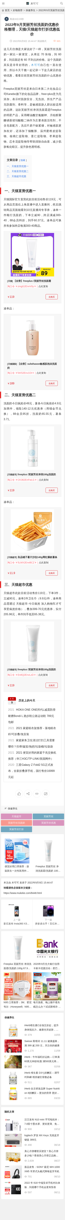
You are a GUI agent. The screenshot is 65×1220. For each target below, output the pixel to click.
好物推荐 (18, 10)
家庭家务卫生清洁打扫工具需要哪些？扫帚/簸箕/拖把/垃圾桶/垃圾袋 (31, 743)
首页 (7, 10)
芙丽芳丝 (48, 816)
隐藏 (23, 160)
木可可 (32, 3)
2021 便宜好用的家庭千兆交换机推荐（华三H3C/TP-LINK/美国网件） (32, 755)
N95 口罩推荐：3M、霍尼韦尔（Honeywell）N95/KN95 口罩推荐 (18, 1006)
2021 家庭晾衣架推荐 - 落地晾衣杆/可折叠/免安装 (32, 731)
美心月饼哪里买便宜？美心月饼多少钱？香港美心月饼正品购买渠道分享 (41, 1155)
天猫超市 (16, 816)
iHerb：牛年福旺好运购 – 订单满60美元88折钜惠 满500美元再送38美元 (42, 1061)
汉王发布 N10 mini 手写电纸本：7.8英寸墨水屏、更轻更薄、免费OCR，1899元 (42, 1124)
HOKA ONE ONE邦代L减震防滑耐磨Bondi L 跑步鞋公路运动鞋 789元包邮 (31, 715)
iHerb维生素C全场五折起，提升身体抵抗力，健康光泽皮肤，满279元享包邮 (42, 1029)
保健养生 (30, 10)
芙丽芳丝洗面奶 (16, 822)
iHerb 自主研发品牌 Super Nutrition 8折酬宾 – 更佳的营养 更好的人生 (42, 1093)
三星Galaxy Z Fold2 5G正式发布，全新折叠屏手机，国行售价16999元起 (31, 770)
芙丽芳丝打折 (16, 829)
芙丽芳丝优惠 (48, 822)
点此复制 (43, 286)
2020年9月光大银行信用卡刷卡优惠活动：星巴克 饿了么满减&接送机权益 (46, 968)
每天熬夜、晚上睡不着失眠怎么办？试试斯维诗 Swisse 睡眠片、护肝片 (46, 1006)
